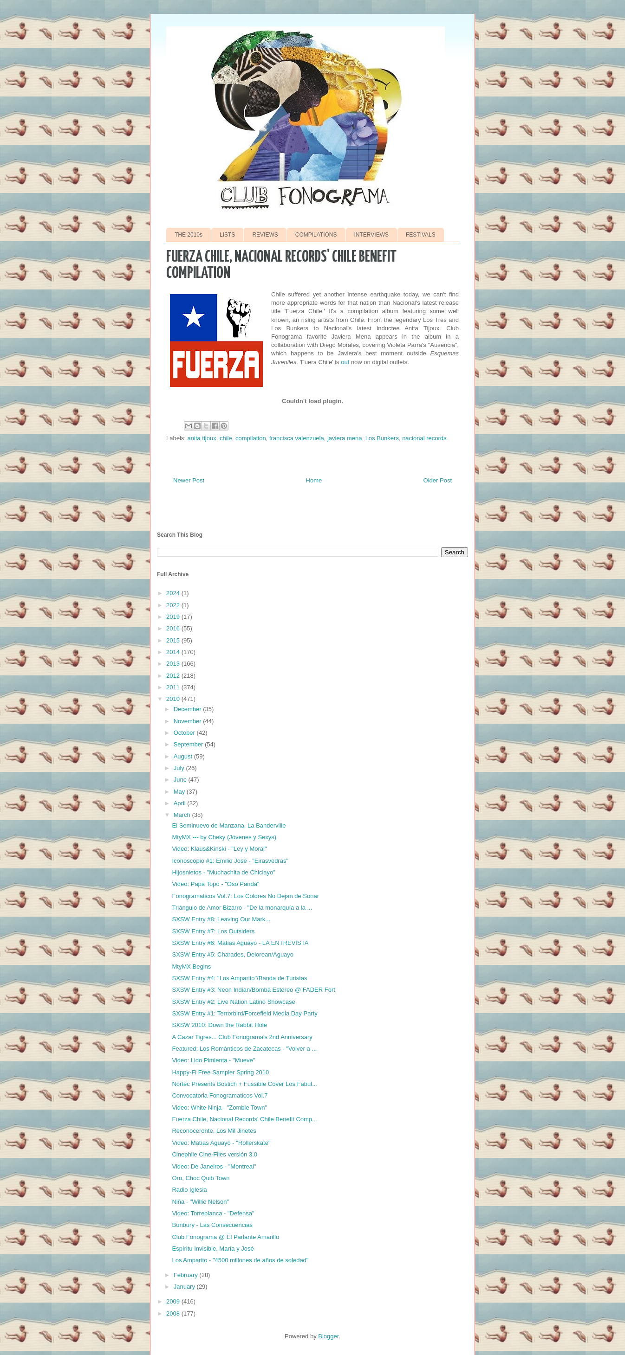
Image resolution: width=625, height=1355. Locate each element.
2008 (174, 1313)
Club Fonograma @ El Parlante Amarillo (225, 1236)
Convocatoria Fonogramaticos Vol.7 (219, 1095)
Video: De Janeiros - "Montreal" (214, 1166)
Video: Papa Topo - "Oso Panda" (215, 883)
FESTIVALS (421, 234)
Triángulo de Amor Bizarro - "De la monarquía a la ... (242, 907)
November (188, 721)
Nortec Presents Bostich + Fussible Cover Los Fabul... (244, 1083)
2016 (174, 628)
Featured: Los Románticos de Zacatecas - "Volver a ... (244, 1048)
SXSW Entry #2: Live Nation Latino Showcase (233, 1001)
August (184, 756)
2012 (174, 675)
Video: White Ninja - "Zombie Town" (219, 1107)
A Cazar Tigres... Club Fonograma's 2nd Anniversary (242, 1037)
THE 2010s (188, 234)
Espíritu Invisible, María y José (213, 1248)
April (181, 803)
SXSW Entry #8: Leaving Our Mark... (221, 919)
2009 (174, 1301)
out (345, 362)
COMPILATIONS (316, 234)
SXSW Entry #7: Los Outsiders (213, 931)
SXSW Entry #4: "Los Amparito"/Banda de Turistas (239, 978)
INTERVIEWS (371, 234)
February (187, 1275)
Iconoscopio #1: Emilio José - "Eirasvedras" (230, 860)
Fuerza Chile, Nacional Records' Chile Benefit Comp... (244, 1119)
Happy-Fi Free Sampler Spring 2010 (220, 1072)
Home (314, 480)
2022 (174, 605)
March (183, 814)
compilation (250, 438)
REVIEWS (265, 234)
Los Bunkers (382, 438)
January (185, 1286)
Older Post (437, 480)
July (180, 767)
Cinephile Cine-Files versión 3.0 (214, 1154)
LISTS (227, 234)
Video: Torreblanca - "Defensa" (213, 1213)
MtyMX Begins (191, 966)
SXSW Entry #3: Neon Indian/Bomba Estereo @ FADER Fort (253, 989)
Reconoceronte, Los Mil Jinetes (214, 1130)
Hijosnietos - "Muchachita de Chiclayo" (223, 872)
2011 (174, 687)
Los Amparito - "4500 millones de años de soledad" (240, 1260)
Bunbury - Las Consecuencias (212, 1224)
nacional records (424, 438)
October (185, 732)
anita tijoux (202, 438)
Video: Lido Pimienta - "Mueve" (213, 1060)
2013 (174, 663)
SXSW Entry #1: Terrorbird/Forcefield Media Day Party (244, 1013)
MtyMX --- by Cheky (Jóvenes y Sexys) (224, 837)
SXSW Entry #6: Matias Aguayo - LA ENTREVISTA (240, 942)
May (180, 791)
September (189, 744)
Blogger (328, 1336)
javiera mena (344, 438)
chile (226, 438)
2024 (174, 593)
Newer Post (188, 480)
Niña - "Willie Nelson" (200, 1201)
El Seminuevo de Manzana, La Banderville (229, 825)
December (188, 709)
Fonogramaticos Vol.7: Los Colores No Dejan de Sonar (245, 896)
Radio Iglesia (189, 1189)
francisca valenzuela (296, 438)
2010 (174, 698)
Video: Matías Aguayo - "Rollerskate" (221, 1142)
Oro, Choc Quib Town (200, 1178)
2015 (174, 640)
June (181, 779)
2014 (174, 652)
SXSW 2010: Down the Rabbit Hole (219, 1024)
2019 (174, 616)
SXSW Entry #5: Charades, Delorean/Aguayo (232, 954)
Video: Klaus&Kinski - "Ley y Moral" (219, 848)
